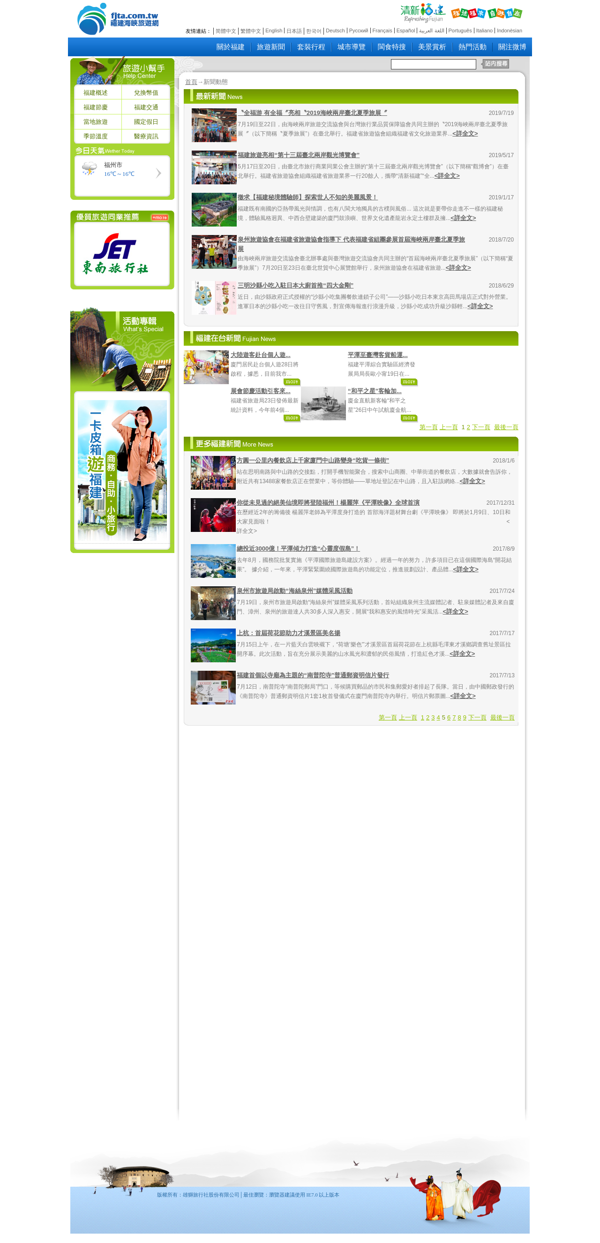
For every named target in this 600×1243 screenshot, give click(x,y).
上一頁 (449, 427)
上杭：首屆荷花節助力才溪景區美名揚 (288, 633)
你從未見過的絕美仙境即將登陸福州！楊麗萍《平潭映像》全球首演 (328, 502)
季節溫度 (95, 136)
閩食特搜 (392, 47)
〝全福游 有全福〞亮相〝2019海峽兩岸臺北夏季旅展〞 (312, 112)
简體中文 (226, 31)
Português (460, 30)
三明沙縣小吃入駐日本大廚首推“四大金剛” (295, 285)
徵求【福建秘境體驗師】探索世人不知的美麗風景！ (308, 197)
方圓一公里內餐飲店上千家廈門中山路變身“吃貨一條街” (313, 460)
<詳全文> (465, 133)
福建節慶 (95, 107)
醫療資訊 (146, 136)
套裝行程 (311, 47)
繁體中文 (250, 31)
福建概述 (95, 92)
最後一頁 (506, 427)
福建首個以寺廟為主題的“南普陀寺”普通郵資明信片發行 (313, 675)
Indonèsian (509, 30)
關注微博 (512, 47)
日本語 (294, 31)
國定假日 (146, 121)
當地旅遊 (95, 121)
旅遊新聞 (271, 47)
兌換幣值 (146, 92)
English (273, 30)
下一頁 (481, 427)
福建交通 (146, 107)
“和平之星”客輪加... (375, 390)
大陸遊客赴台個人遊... (261, 354)
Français (382, 30)
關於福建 (231, 47)
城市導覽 (352, 47)
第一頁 (429, 427)
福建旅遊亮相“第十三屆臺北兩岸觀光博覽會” (299, 155)
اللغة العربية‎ (431, 30)
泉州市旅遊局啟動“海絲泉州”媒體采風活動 (294, 590)
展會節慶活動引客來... (261, 390)
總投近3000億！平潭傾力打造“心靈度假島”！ (298, 548)
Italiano (484, 30)
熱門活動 (472, 47)
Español (406, 30)
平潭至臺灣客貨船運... (378, 354)
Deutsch (335, 30)
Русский (358, 30)
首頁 (191, 81)
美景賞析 (432, 47)
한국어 (314, 31)
